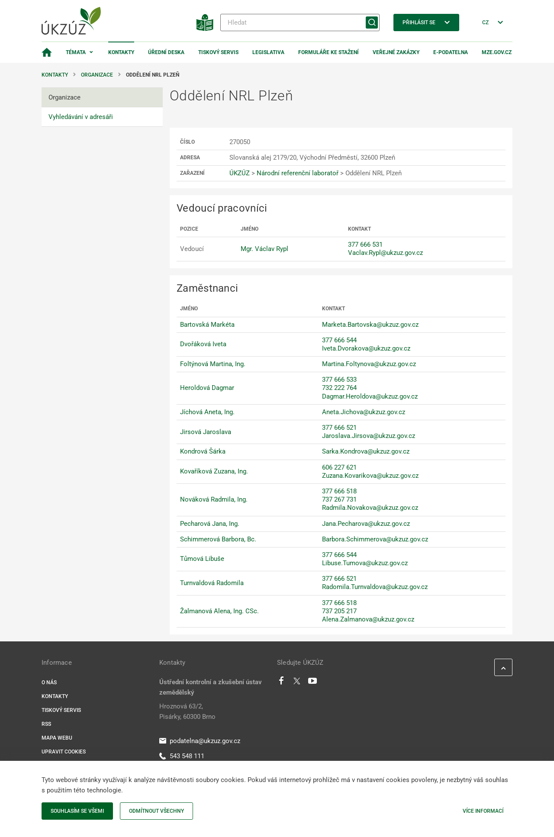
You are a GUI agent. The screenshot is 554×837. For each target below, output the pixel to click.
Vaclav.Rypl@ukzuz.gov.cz (385, 253)
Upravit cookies (64, 752)
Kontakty (121, 52)
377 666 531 (365, 244)
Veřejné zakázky (396, 52)
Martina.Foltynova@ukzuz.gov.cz (369, 364)
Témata (76, 52)
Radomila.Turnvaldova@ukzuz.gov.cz (375, 587)
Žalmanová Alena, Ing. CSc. (219, 611)
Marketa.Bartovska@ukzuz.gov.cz (370, 324)
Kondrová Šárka (202, 451)
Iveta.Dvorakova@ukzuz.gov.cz (366, 348)
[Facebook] (281, 683)
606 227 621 (339, 467)
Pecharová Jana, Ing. (209, 524)
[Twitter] (297, 683)
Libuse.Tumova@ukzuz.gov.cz (365, 563)
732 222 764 (339, 388)
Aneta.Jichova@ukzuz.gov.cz (363, 412)
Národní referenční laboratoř (297, 173)
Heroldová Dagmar (207, 388)
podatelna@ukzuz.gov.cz (199, 741)
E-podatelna (450, 52)
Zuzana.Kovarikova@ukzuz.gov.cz (370, 476)
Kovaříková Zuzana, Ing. (214, 471)
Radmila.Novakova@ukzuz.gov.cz (370, 508)
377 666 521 (339, 427)
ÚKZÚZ (239, 173)
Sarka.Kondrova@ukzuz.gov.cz (365, 451)
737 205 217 (339, 611)
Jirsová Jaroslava (205, 432)
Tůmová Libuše (202, 559)
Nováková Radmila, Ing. (214, 499)
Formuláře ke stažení (328, 52)
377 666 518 (339, 491)
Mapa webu (57, 738)
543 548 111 (181, 756)
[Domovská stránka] (47, 52)
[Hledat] (300, 22)
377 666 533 (339, 379)
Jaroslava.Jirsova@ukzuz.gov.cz (368, 436)
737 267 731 (339, 499)
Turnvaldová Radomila (212, 583)
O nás (49, 682)
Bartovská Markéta (207, 324)
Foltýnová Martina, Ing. (212, 364)
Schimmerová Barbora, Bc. (218, 539)
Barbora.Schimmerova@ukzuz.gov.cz (375, 539)
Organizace (97, 75)
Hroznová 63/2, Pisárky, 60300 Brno (187, 711)
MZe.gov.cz (497, 52)
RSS (46, 724)
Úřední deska (166, 52)
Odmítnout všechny (156, 811)
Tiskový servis (218, 52)
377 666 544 (339, 340)
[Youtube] (312, 683)
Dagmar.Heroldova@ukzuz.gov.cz (370, 396)
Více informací (483, 811)
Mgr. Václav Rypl (264, 249)
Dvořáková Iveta (203, 344)
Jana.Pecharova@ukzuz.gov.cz (366, 524)
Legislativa (268, 52)
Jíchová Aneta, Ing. (207, 412)
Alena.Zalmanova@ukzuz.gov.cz (368, 619)
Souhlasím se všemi (77, 811)
